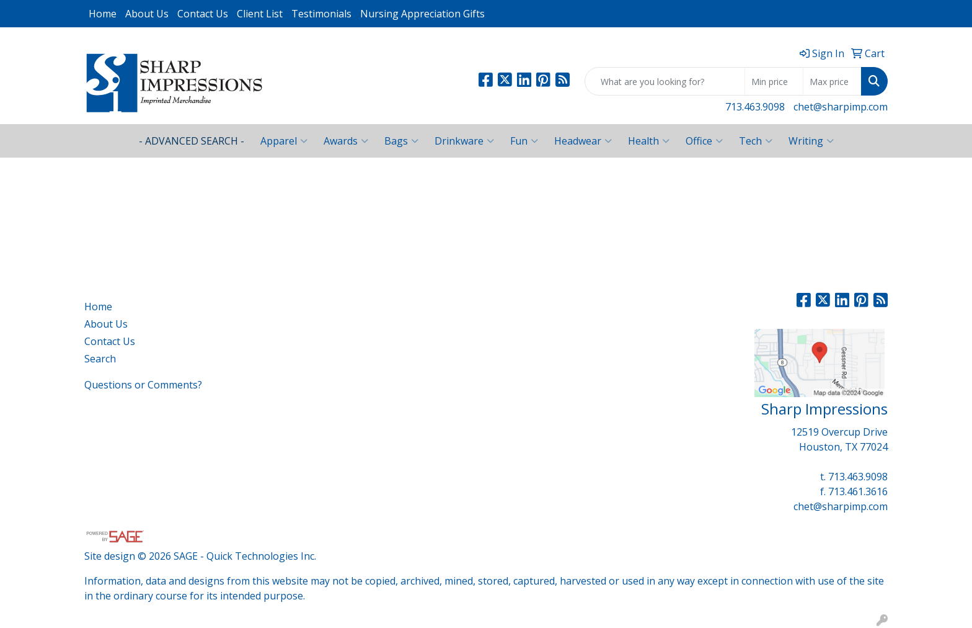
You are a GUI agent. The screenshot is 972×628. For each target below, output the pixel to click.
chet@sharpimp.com (840, 107)
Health (648, 140)
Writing (811, 140)
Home (103, 13)
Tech (755, 140)
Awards (346, 140)
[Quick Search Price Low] (773, 81)
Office (704, 140)
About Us (147, 13)
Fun (524, 140)
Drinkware (464, 140)
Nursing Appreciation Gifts (422, 13)
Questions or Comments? (143, 385)
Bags (401, 140)
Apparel (283, 140)
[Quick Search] (665, 81)
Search (100, 359)
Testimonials (321, 13)
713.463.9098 (755, 107)
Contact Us (202, 13)
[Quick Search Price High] (832, 81)
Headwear (583, 140)
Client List (260, 13)
